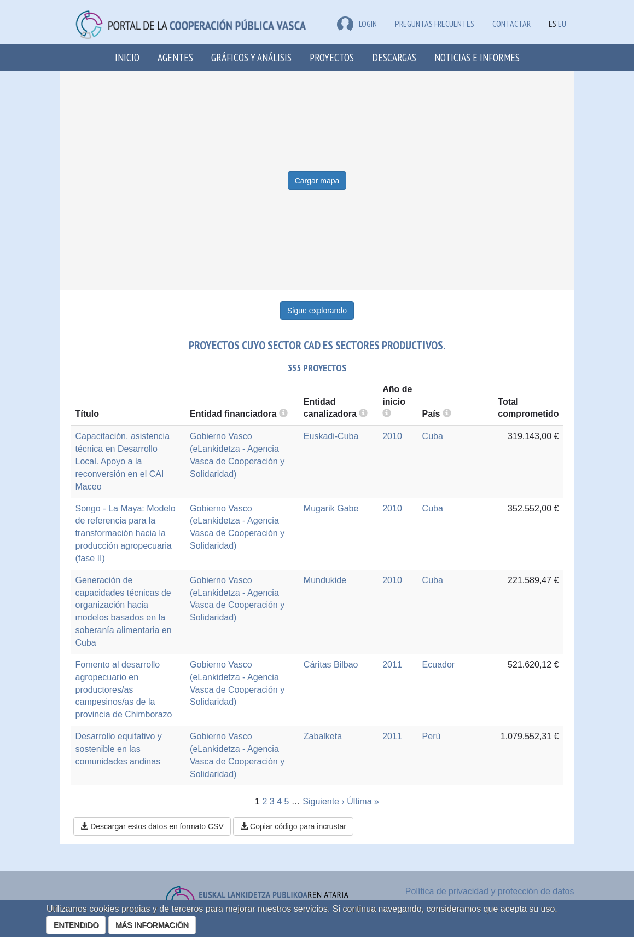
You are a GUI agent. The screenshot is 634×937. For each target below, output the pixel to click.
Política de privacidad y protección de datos (489, 891)
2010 (392, 436)
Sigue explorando (317, 310)
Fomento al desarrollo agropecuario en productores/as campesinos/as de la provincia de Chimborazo (123, 689)
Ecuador (438, 664)
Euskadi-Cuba (331, 436)
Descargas (394, 57)
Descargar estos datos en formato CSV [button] (151, 826)
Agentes (175, 57)
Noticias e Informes (477, 57)
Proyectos (332, 57)
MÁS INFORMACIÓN (152, 925)
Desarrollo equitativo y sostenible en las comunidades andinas (118, 749)
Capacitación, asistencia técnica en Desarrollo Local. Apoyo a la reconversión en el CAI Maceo (122, 461)
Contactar (511, 23)
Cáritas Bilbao (331, 664)
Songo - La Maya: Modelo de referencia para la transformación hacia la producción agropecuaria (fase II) (125, 533)
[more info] (386, 413)
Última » (363, 801)
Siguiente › (324, 801)
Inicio (127, 57)
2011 (392, 664)
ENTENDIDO (76, 925)
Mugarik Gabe (331, 508)
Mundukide (325, 580)
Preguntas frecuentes (434, 23)
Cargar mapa (317, 180)
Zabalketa (323, 736)
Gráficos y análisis (251, 57)
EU (562, 23)
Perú (431, 736)
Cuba (432, 436)
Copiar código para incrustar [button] (293, 826)
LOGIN (357, 23)
